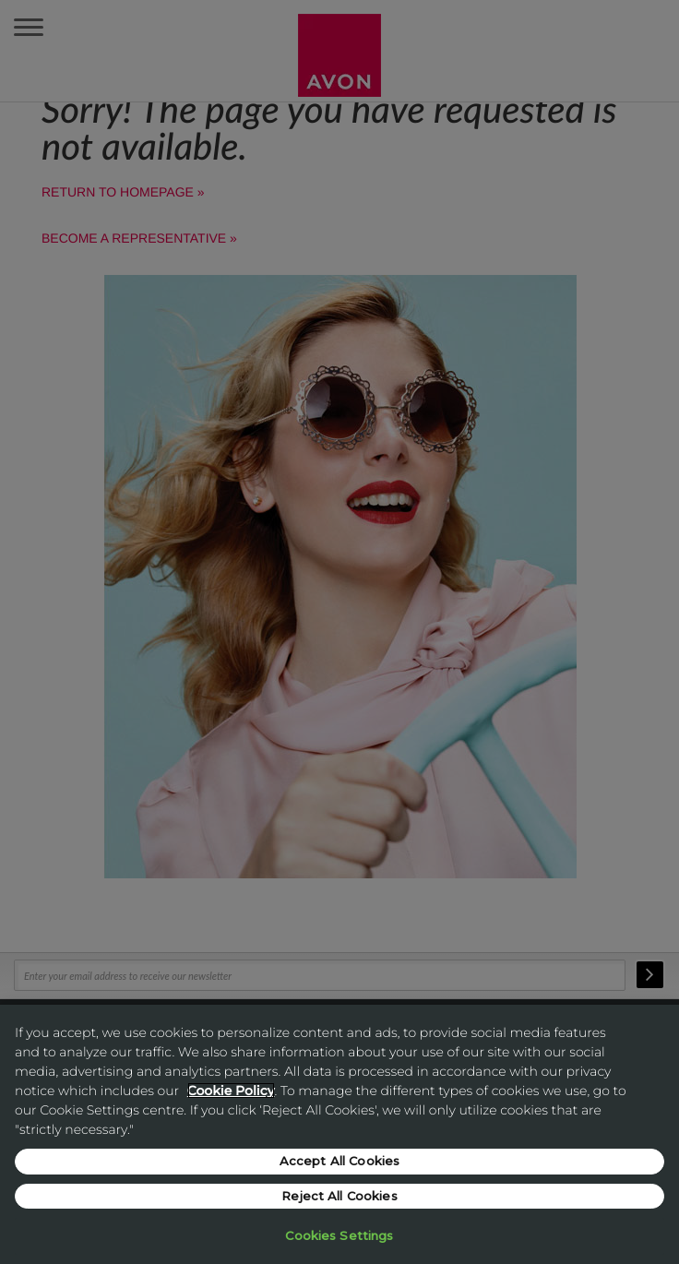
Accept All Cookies (339, 1160)
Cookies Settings (339, 1235)
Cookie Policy (231, 1090)
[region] (339, 1134)
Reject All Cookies (339, 1195)
